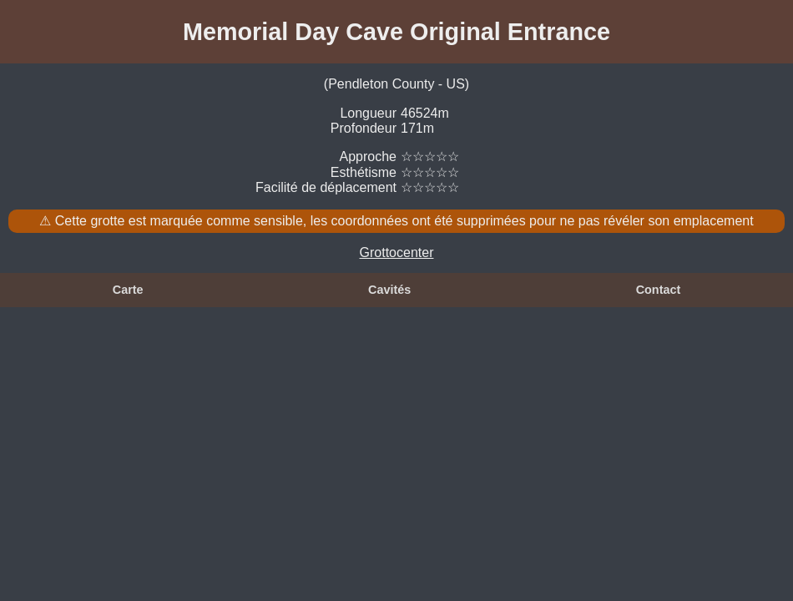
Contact (658, 289)
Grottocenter (397, 252)
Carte (128, 289)
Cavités (389, 289)
